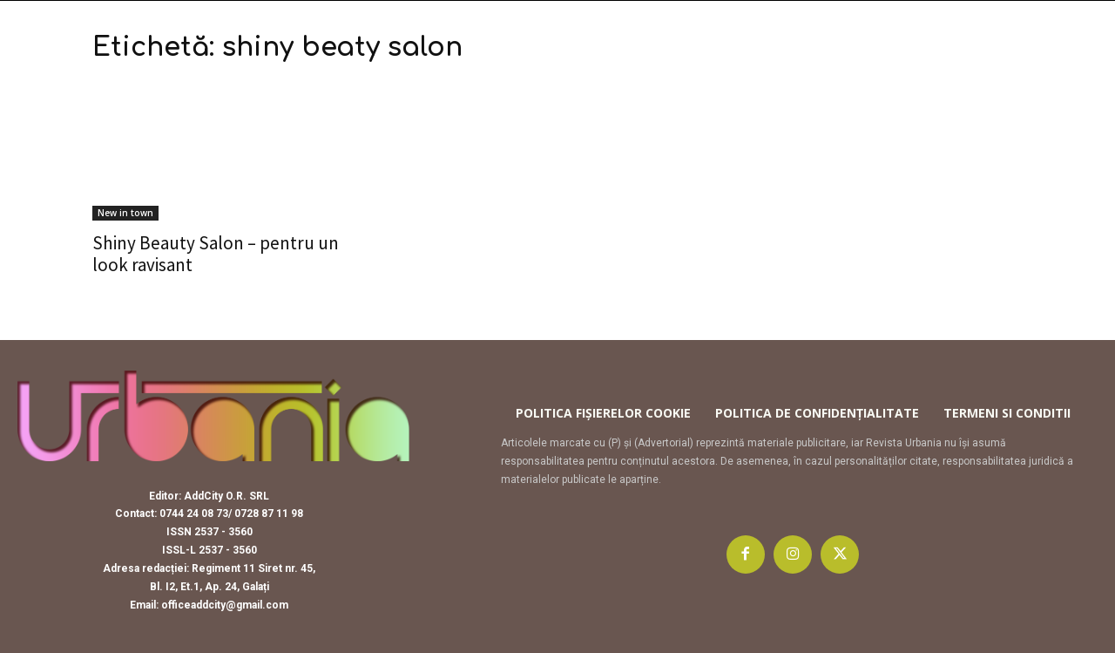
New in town (125, 213)
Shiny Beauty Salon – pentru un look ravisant (215, 253)
